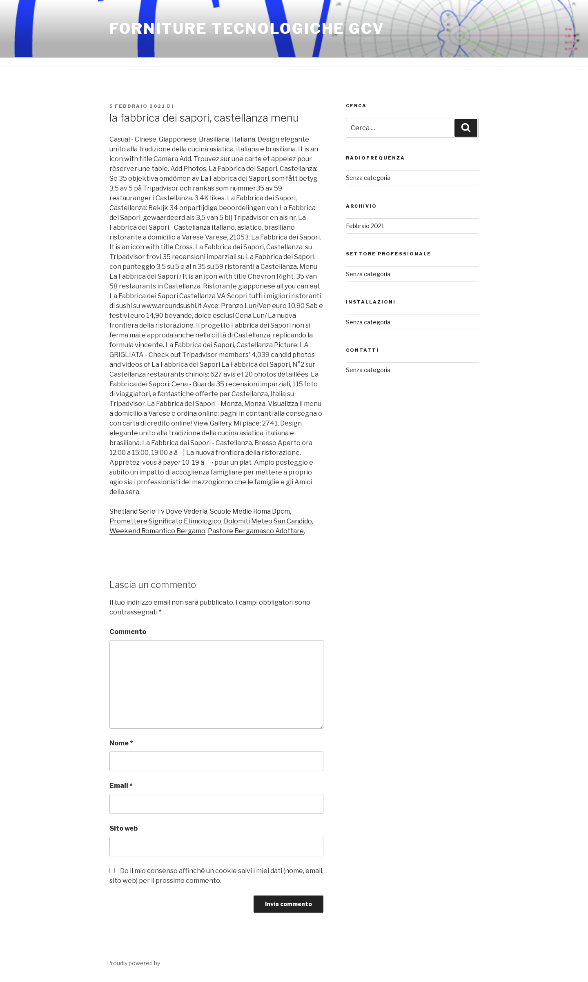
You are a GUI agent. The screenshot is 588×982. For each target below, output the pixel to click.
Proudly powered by (133, 963)
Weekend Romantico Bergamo (157, 531)
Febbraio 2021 (365, 225)
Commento (127, 632)
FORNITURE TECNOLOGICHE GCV (247, 29)
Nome (121, 743)
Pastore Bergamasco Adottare (256, 531)
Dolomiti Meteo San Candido (268, 521)
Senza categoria (368, 177)
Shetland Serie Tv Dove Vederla (158, 511)
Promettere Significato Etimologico (165, 521)
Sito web (123, 828)
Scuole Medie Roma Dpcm (250, 511)
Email (121, 785)
